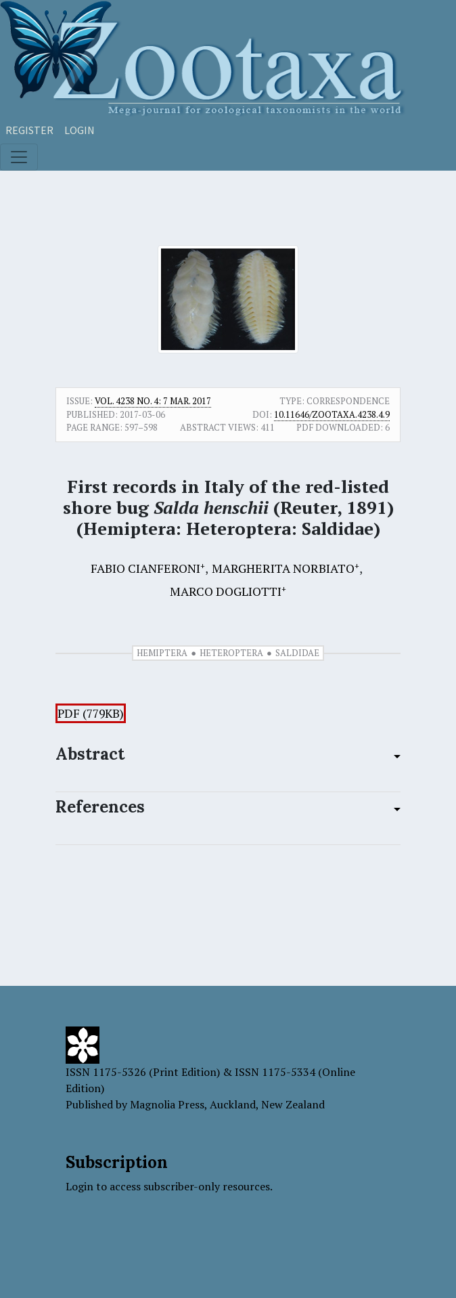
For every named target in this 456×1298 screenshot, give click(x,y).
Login (79, 130)
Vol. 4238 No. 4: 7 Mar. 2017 (153, 401)
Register (29, 130)
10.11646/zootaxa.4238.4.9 (332, 414)
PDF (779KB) (91, 713)
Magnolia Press (167, 1104)
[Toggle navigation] (19, 157)
